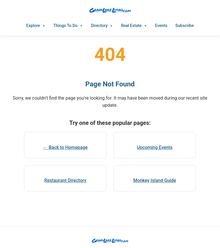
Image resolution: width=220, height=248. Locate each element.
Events (161, 25)
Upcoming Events (155, 147)
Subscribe (184, 25)
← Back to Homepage (65, 147)
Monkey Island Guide (154, 180)
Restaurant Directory (65, 180)
